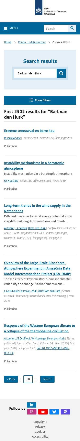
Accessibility (40, 436)
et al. (34, 291)
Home (7, 42)
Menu (13, 28)
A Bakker (9, 228)
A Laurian (9, 338)
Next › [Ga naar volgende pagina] (47, 379)
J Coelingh (21, 228)
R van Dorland (12, 138)
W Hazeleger (38, 338)
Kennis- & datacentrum (32, 42)
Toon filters (43, 100)
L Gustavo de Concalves (17, 291)
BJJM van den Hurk (49, 291)
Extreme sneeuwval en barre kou (29, 130)
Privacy (40, 427)
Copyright (40, 422)
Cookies (40, 431)
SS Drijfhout (23, 338)
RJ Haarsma (11, 180)
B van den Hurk (37, 228)
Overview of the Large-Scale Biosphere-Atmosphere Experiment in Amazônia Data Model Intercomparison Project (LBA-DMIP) (37, 268)
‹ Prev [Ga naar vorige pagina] (11, 379)
